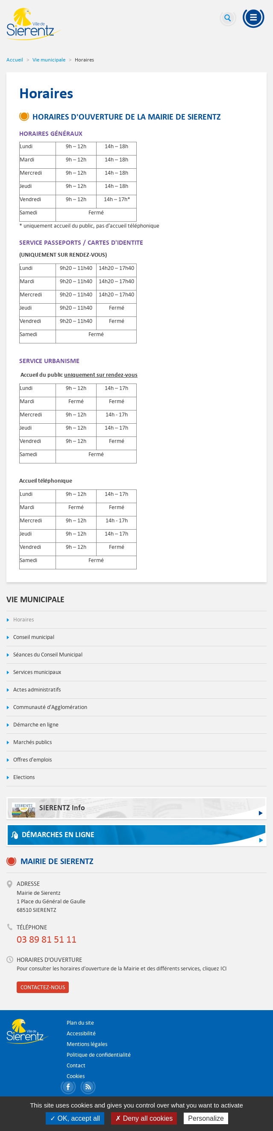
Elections (23, 777)
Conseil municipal (33, 637)
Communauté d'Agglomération (49, 707)
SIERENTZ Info (48, 810)
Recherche (228, 19)
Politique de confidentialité (99, 1054)
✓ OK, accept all (75, 1118)
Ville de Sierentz (33, 24)
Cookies (76, 1076)
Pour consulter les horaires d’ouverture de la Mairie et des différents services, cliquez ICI (122, 968)
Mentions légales (87, 1044)
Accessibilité (81, 1033)
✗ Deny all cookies (144, 1118)
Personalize (206, 1118)
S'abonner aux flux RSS (89, 1088)
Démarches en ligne (58, 835)
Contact (76, 1065)
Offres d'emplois (32, 759)
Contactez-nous (43, 987)
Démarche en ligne (35, 724)
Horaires (23, 619)
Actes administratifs (36, 689)
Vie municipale (48, 59)
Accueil (14, 59)
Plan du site (80, 1022)
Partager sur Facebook (69, 1088)
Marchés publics (32, 742)
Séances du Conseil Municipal (47, 654)
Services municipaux (36, 672)
